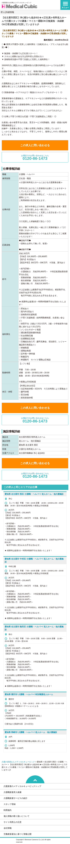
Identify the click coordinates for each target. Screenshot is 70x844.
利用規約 (7, 810)
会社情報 (8, 828)
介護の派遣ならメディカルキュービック (18, 762)
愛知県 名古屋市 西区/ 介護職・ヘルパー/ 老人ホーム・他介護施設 (34, 494)
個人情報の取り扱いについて (16, 816)
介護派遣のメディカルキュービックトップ (22, 786)
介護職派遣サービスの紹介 (15, 798)
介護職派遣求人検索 (12, 792)
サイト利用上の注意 (12, 822)
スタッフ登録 (10, 804)
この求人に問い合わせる (35, 145)
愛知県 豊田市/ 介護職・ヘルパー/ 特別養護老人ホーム (29, 694)
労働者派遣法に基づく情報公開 (17, 834)
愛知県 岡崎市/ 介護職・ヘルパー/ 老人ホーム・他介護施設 (31, 732)
